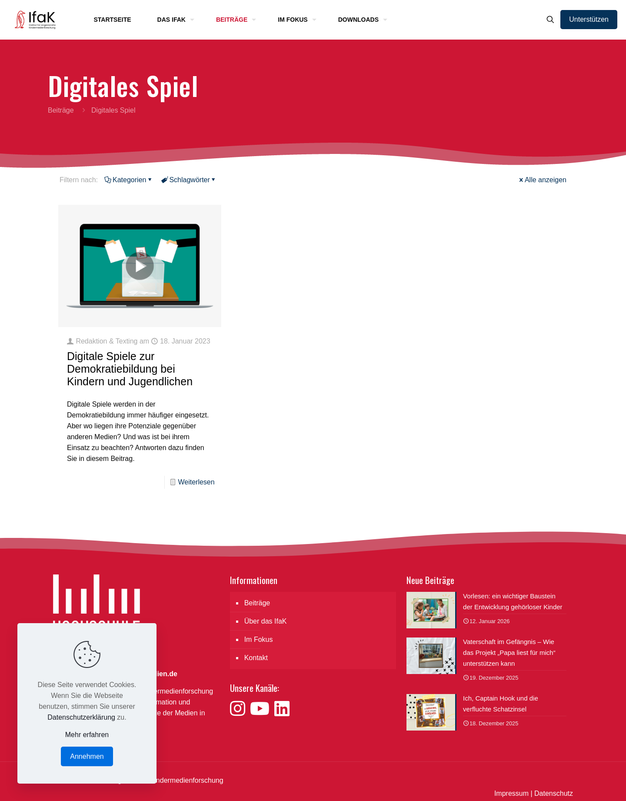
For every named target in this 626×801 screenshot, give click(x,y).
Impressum (511, 793)
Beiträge (61, 110)
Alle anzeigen (542, 180)
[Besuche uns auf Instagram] (240, 708)
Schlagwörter (188, 180)
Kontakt (256, 657)
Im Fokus (258, 639)
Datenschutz (553, 793)
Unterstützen (589, 19)
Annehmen (86, 756)
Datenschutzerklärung (81, 717)
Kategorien (128, 180)
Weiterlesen (196, 482)
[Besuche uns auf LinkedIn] (282, 708)
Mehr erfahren (87, 734)
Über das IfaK (265, 621)
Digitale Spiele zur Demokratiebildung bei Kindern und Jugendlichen (130, 368)
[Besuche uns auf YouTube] (262, 708)
